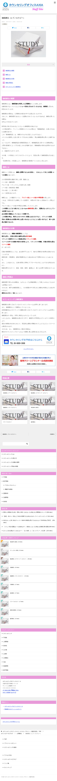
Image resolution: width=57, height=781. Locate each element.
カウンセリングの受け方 (10, 458)
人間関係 (5, 641)
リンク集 (6, 763)
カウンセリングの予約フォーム (11, 721)
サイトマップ (8, 767)
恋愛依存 (5, 493)
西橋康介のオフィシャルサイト (13, 709)
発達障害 (5, 666)
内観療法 (52, 434)
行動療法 (15, 584)
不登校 (5, 477)
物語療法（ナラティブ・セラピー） (39, 393)
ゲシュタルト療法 (17, 550)
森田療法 (33, 422)
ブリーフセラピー (7, 422)
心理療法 (5, 24)
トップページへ (29, 349)
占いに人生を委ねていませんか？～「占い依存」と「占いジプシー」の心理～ (27, 530)
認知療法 (15, 593)
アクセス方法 (8, 755)
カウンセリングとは (8, 454)
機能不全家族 (8, 489)
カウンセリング (7, 633)
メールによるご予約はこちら (11, 690)
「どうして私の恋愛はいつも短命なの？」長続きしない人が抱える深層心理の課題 (29, 526)
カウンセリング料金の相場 (10, 466)
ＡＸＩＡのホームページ (9, 692)
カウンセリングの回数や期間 (11, 462)
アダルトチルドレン (10, 485)
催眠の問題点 (9, 82)
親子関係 (5, 481)
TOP (22, 731)
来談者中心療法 (35, 407)
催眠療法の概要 (10, 70)
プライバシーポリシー (10, 743)
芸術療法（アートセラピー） (10, 393)
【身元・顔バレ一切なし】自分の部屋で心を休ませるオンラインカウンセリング (28, 516)
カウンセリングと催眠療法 (13, 86)
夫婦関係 (5, 497)
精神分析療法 (16, 610)
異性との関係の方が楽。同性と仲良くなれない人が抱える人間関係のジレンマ (27, 512)
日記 (4, 662)
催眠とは (8, 74)
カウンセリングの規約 (10, 747)
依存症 (5, 501)
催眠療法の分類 (10, 78)
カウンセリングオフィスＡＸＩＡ (13, 706)
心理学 (5, 654)
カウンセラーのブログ (10, 759)
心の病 (5, 649)
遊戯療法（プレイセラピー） (10, 407)
